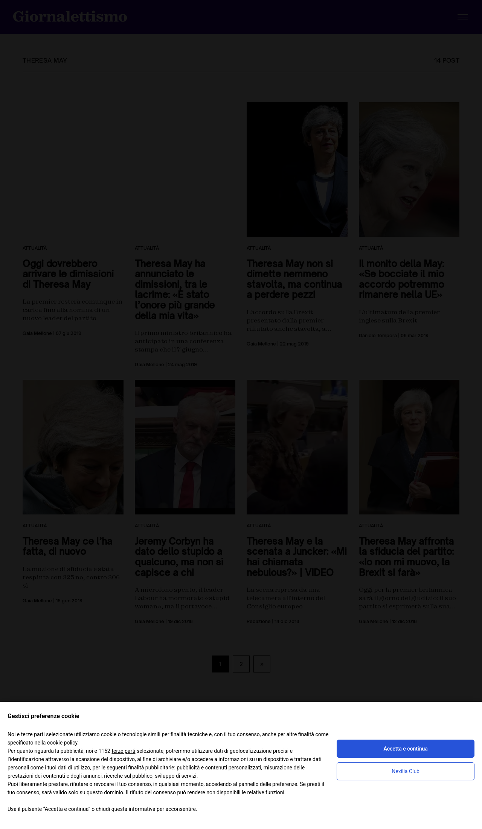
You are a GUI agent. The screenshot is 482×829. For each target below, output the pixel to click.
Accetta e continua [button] (405, 749)
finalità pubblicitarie (151, 768)
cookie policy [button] (62, 743)
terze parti (123, 751)
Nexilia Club (405, 771)
